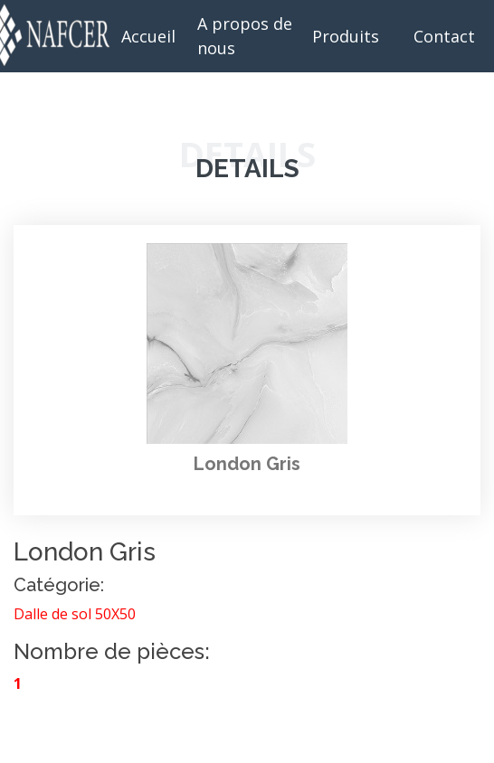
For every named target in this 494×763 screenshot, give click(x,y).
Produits (345, 36)
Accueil (148, 36)
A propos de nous (244, 36)
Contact (444, 36)
